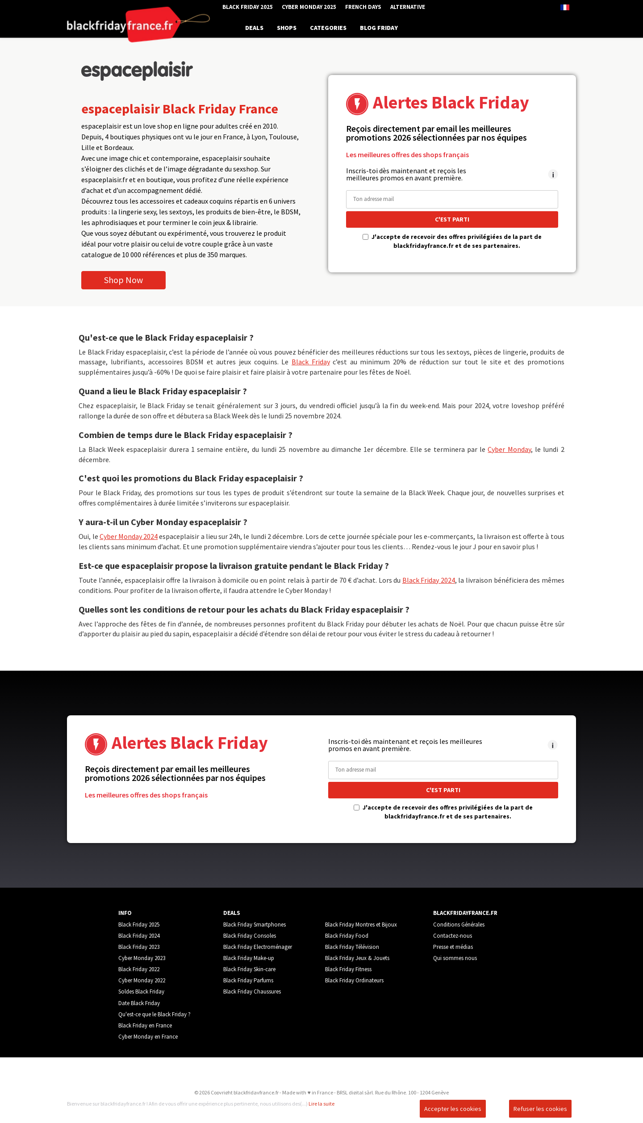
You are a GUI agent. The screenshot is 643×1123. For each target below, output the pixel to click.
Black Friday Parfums (248, 980)
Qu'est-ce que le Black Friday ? (154, 1014)
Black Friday (311, 361)
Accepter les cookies (452, 1109)
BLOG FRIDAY (379, 28)
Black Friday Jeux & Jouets (357, 958)
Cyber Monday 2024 (129, 536)
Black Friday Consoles (249, 935)
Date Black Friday (139, 1003)
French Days (363, 7)
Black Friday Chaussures (252, 991)
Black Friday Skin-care (249, 969)
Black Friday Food (346, 935)
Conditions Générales (458, 924)
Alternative (407, 7)
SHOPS (286, 28)
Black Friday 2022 (138, 969)
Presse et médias (453, 947)
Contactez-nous (452, 935)
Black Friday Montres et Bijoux (361, 924)
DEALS (254, 28)
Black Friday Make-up (248, 958)
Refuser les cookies (540, 1109)
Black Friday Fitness (348, 969)
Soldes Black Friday (141, 991)
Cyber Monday (509, 449)
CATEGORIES (328, 28)
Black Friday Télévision (352, 947)
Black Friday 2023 (138, 947)
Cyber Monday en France (148, 1036)
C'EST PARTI (452, 219)
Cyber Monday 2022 (141, 980)
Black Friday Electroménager (257, 947)
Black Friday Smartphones (254, 924)
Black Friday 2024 (428, 580)
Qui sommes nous (455, 958)
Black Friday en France (145, 1025)
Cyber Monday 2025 (309, 7)
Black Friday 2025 (247, 7)
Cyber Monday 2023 (141, 958)
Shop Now (123, 279)
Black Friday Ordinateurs (354, 980)
